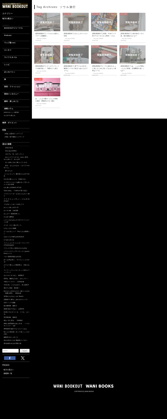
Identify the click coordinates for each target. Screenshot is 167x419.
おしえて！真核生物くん (12, 213)
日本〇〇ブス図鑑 (9, 302)
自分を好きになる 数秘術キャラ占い (16, 340)
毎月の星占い (7, 19)
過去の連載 (6, 144)
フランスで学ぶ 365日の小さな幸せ (15, 248)
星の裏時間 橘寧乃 (10, 306)
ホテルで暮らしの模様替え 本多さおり (17, 266)
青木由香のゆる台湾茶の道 (12, 343)
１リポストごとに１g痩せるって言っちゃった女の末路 (17, 183)
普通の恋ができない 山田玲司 (14, 309)
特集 (4, 130)
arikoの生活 (8, 148)
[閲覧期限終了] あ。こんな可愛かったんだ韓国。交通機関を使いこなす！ (132, 68)
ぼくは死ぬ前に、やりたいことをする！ (17, 261)
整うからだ (8, 171)
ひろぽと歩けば (9, 240)
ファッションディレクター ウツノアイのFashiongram (17, 244)
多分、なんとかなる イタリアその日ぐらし (17, 166)
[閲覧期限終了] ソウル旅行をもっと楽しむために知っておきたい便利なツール (104, 68)
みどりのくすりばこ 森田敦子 (14, 275)
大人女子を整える (9, 115)
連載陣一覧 (7, 373)
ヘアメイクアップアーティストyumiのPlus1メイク (17, 252)
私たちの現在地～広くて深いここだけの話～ (17, 333)
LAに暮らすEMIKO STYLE (12, 187)
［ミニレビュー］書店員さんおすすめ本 (17, 175)
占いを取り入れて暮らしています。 (16, 162)
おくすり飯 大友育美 (11, 210)
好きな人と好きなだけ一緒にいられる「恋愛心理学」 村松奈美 (17, 292)
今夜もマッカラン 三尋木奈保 (14, 282)
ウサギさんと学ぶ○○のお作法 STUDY (17, 200)
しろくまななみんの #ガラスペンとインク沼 (17, 221)
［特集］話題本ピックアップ (13, 134)
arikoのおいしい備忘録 (11, 112)
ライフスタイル (9, 57)
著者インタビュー (10, 94)
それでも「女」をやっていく (14, 154)
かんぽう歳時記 (9, 217)
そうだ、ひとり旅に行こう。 (13, 225)
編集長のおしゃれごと (11, 337)
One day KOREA (10, 151)
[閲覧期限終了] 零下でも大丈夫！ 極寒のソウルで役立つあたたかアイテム (76, 68)
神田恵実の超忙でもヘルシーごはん (15, 329)
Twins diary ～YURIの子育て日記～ (16, 190)
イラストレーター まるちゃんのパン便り (17, 195)
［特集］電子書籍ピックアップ (14, 137)
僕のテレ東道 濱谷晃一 (12, 288)
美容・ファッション (11, 87)
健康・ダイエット (9, 123)
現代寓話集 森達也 (10, 317)
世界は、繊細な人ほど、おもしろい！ (16, 278)
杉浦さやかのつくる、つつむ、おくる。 (17, 313)
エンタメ (6, 50)
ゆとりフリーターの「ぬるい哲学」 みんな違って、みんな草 (17, 158)
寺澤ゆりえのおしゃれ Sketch (13, 296)
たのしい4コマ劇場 (10, 228)
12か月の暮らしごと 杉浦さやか (15, 179)
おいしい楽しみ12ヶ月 (11, 207)
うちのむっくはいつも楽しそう (14, 204)
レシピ (6, 65)
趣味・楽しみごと (10, 101)
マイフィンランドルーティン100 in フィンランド (17, 271)
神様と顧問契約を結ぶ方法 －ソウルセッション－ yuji (17, 324)
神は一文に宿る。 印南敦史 (14, 320)
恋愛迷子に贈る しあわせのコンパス (16, 299)
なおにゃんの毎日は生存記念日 (14, 237)
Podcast (6, 35)
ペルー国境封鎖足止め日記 (12, 256)
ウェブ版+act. (9, 43)
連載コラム (7, 109)
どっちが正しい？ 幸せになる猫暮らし (17, 232)
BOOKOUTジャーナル (12, 28)
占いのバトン (8, 72)
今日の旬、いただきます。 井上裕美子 (17, 285)
